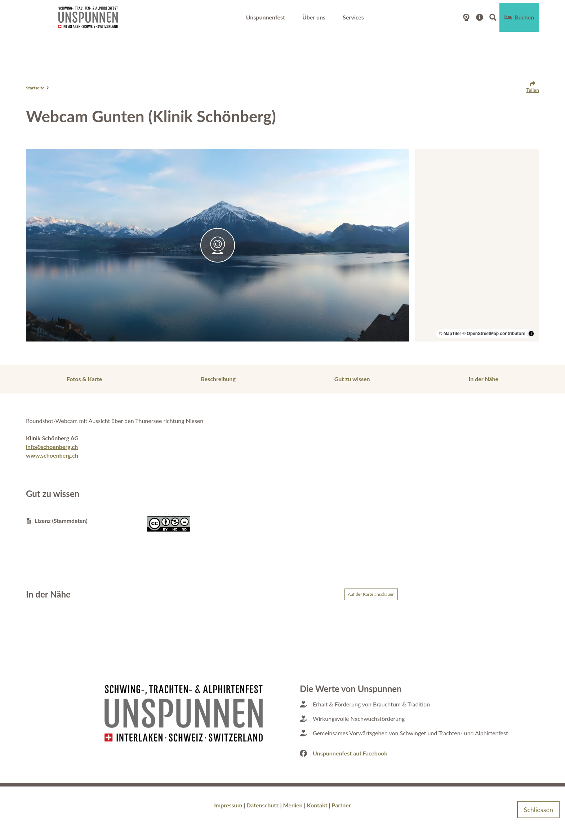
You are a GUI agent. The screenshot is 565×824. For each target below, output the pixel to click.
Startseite (35, 88)
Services (353, 14)
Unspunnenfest (265, 14)
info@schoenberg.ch (52, 446)
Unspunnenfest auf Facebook (350, 753)
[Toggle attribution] (531, 333)
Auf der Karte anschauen (371, 594)
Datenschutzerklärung (33, 809)
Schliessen (538, 808)
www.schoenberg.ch (52, 455)
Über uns (313, 14)
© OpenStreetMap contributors (493, 333)
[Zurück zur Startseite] (88, 14)
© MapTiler (450, 333)
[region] (477, 245)
